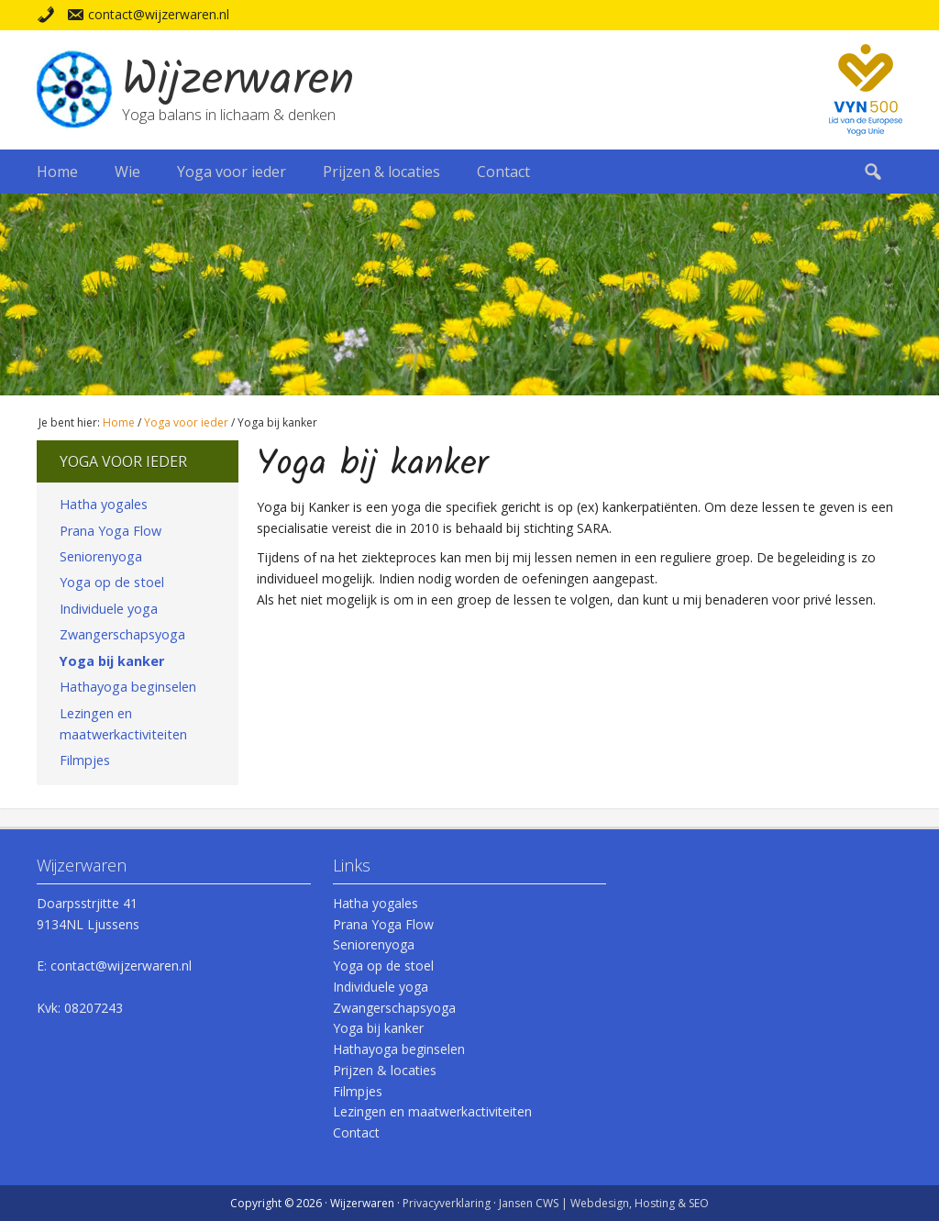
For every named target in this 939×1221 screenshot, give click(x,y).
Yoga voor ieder (123, 461)
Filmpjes (85, 760)
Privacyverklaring (447, 1203)
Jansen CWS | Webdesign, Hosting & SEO (604, 1203)
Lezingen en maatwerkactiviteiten (123, 724)
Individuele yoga (109, 608)
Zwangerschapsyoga (122, 634)
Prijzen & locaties (384, 1070)
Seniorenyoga (101, 556)
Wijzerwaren (238, 81)
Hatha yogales (104, 504)
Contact (356, 1132)
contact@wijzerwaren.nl (158, 14)
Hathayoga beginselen (128, 686)
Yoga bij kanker (112, 661)
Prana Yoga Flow (110, 530)
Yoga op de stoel (112, 582)
